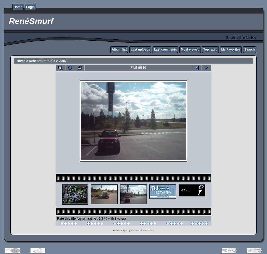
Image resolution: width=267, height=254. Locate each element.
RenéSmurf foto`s (42, 61)
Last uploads (140, 49)
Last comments (165, 49)
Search (249, 49)
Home (18, 7)
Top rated (210, 49)
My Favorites (230, 49)
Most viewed (190, 49)
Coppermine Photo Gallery (140, 230)
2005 (62, 61)
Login (30, 7)
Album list (119, 49)
